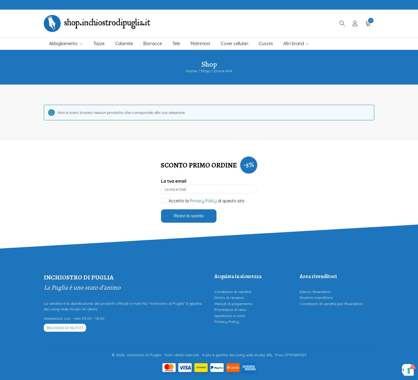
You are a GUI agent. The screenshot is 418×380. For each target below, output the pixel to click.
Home (191, 71)
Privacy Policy (203, 200)
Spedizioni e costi (229, 315)
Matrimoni (200, 43)
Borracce (152, 43)
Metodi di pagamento (233, 303)
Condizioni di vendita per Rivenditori (331, 303)
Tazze (98, 43)
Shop (205, 71)
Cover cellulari (234, 43)
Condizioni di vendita (232, 291)
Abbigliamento (66, 43)
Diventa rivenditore (316, 297)
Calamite (124, 43)
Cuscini (266, 43)
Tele (176, 43)
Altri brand (296, 43)
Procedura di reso (230, 309)
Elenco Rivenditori (315, 291)
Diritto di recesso (229, 297)
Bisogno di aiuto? (65, 327)
